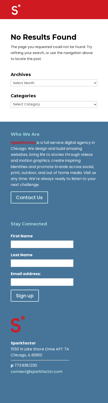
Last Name (21, 255)
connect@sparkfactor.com (36, 371)
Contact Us (29, 197)
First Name (22, 236)
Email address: (26, 274)
